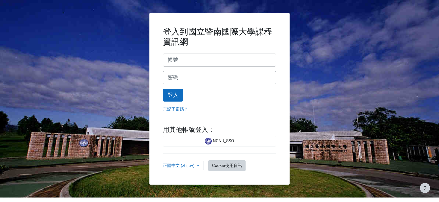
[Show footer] (425, 188)
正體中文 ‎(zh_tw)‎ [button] (179, 165)
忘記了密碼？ (175, 109)
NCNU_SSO (219, 141)
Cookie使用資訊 (227, 165)
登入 (173, 95)
